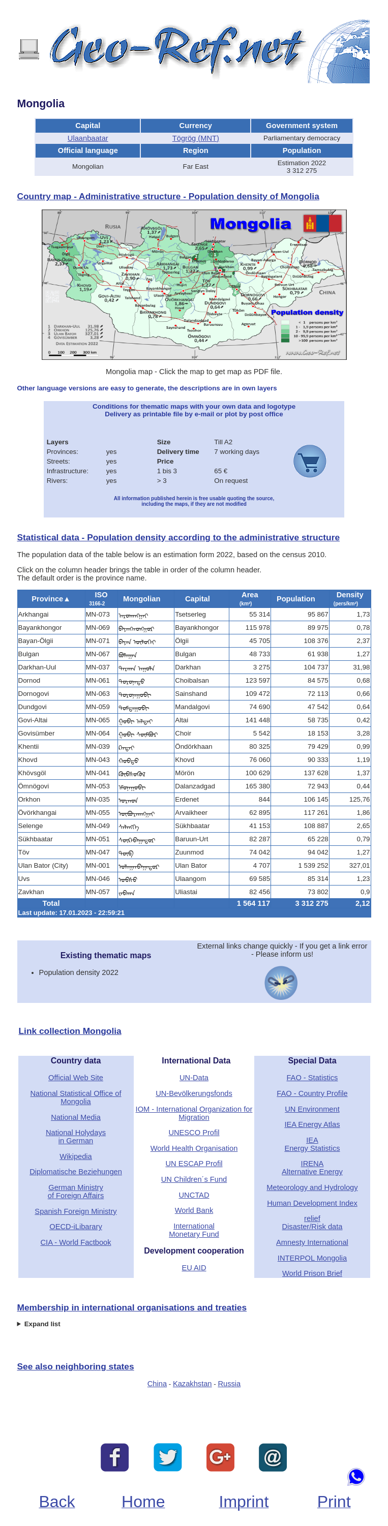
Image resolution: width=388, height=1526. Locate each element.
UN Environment (312, 1109)
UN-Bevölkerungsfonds (194, 1093)
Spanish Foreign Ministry (75, 1211)
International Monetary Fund (194, 1230)
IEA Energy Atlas (312, 1124)
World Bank (194, 1210)
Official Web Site (75, 1078)
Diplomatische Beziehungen (75, 1172)
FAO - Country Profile (312, 1093)
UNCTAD (193, 1195)
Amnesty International (312, 1242)
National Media (76, 1117)
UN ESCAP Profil (193, 1163)
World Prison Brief (312, 1273)
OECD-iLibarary (75, 1227)
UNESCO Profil (193, 1132)
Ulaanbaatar (88, 138)
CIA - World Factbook (76, 1242)
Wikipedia (75, 1156)
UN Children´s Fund (194, 1179)
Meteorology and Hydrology (311, 1187)
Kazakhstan (192, 1384)
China (157, 1384)
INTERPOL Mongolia (312, 1258)
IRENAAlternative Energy (312, 1167)
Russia (229, 1384)
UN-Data (194, 1078)
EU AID (194, 1268)
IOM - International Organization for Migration (194, 1113)
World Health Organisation (194, 1148)
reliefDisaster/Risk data (312, 1222)
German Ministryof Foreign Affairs (76, 1191)
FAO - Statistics (312, 1078)
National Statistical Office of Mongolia (76, 1097)
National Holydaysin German (76, 1136)
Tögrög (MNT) (195, 138)
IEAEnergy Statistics (312, 1144)
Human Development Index (312, 1203)
